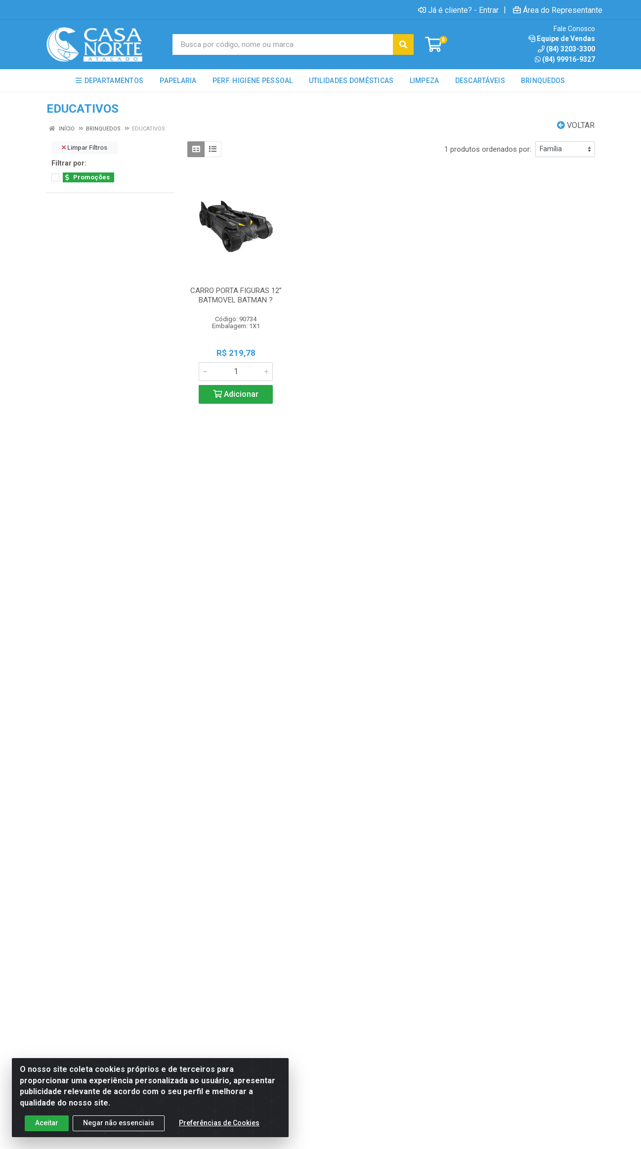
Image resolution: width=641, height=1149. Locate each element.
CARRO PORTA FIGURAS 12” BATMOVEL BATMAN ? (236, 295)
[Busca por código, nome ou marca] (282, 44)
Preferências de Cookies (219, 1132)
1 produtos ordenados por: (487, 149)
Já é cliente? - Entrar (458, 10)
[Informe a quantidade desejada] (236, 371)
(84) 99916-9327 (565, 59)
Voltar (576, 125)
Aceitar (46, 1132)
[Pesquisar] (403, 44)
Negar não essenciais (118, 1132)
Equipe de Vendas (561, 39)
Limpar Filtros (84, 147)
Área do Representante (557, 10)
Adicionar (235, 394)
